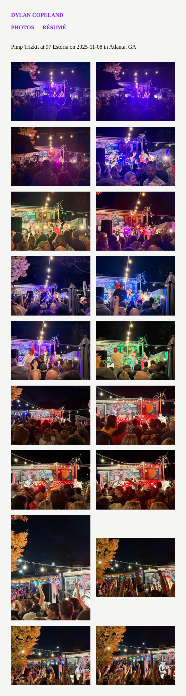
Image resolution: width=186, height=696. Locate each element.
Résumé (54, 27)
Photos (22, 27)
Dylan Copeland (37, 15)
